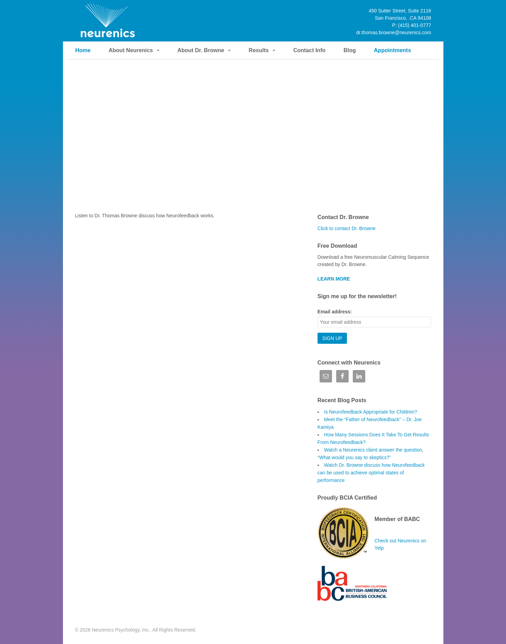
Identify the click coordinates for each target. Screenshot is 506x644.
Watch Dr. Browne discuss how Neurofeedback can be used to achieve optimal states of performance (371, 472)
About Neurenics (131, 50)
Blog (349, 50)
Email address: (335, 311)
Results (259, 50)
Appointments (392, 50)
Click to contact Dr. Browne (347, 228)
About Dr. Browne (200, 50)
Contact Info (309, 50)
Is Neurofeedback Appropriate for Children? (370, 412)
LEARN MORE (334, 279)
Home (83, 50)
